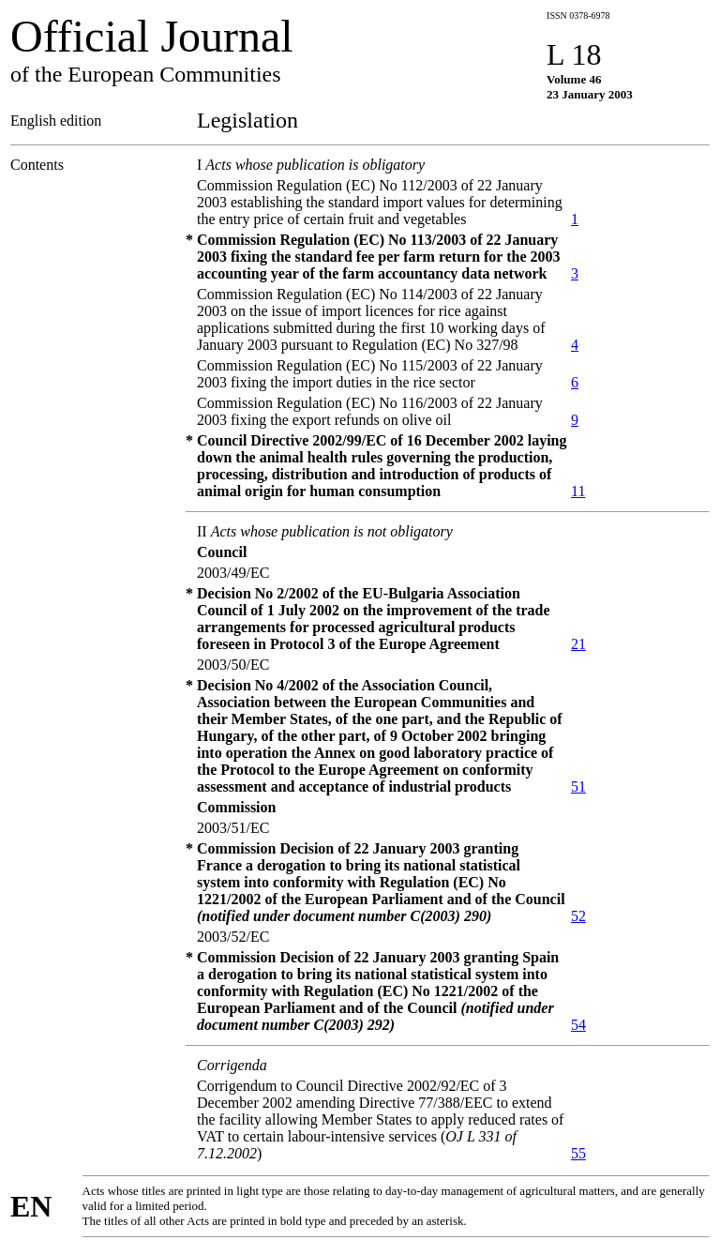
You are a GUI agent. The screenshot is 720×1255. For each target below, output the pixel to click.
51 (578, 786)
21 (578, 644)
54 (578, 1025)
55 (578, 1153)
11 (578, 491)
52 (578, 916)
